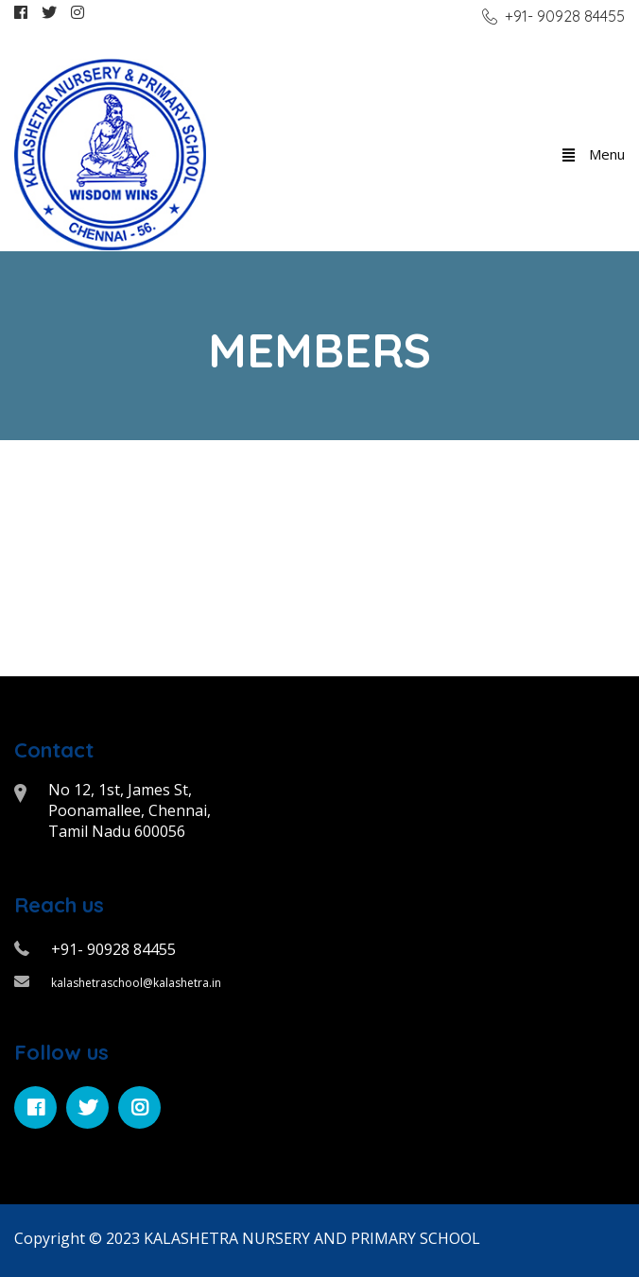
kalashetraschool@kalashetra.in (136, 983)
